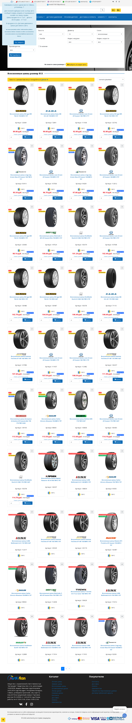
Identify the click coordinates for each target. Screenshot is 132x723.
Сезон (99, 30)
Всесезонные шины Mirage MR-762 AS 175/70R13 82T (51, 297)
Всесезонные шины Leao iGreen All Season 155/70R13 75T (111, 237)
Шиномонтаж (57, 701)
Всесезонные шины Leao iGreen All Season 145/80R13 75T (111, 176)
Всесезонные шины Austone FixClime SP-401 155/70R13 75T (51, 540)
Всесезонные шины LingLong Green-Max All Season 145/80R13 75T (81, 177)
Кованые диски (57, 692)
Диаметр (71, 30)
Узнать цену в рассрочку (21, 134)
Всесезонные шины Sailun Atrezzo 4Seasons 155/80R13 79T (51, 420)
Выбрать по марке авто (76, 64)
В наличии (42, 46)
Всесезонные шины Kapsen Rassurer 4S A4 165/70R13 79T (51, 479)
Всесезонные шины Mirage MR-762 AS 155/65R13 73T (20, 114)
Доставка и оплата (88, 17)
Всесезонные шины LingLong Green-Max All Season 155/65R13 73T (111, 647)
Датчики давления (54, 17)
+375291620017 (95, 2)
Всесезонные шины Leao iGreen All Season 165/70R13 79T (81, 359)
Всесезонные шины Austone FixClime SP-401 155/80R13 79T (81, 540)
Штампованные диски (59, 688)
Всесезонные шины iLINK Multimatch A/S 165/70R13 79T (81, 646)
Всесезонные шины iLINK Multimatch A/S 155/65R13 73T (51, 646)
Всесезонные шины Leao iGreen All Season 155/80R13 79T (51, 359)
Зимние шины (56, 683)
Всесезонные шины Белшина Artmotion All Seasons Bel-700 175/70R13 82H (21, 421)
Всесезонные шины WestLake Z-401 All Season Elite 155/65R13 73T (51, 237)
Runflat (42, 38)
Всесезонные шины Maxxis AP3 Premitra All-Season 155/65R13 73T (111, 542)
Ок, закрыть (19, 42)
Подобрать (15, 55)
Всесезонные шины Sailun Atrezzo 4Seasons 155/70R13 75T (111, 480)
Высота (41, 30)
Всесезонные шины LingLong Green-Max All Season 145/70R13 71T (21, 177)
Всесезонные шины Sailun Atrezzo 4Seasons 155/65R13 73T (21, 594)
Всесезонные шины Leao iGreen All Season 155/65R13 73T (51, 176)
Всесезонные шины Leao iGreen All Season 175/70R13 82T (111, 420)
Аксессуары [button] (38, 17)
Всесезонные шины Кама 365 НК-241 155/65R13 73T (51, 114)
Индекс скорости (103, 38)
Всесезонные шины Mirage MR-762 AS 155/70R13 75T (111, 114)
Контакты (112, 17)
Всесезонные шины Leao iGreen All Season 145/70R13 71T (81, 114)
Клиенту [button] (101, 17)
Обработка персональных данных (104, 690)
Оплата (54, 699)
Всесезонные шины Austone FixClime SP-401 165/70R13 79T (21, 357)
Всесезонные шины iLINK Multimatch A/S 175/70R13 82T (21, 542)
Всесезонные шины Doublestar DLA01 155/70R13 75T (21, 646)
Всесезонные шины (59, 686)
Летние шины (56, 681)
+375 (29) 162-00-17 (70, 2)
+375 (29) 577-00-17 (39, 2)
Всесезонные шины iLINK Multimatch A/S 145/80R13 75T (81, 480)
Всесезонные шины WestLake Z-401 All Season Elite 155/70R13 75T (51, 594)
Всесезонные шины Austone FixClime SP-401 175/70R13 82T (111, 357)
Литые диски (56, 690)
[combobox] (51, 34)
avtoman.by (83, 2)
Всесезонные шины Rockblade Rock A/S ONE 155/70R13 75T (81, 237)
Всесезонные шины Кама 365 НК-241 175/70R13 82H (111, 297)
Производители (71, 17)
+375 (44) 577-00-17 (23, 2)
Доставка (55, 697)
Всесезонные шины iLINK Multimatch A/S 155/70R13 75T (111, 594)
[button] (124, 715)
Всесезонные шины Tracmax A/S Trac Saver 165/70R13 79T (81, 592)
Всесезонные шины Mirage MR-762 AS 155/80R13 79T (20, 237)
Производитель (14, 46)
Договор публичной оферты (102, 692)
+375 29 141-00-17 (54, 2)
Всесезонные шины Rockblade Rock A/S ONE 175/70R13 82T (21, 480)
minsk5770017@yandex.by (56, 4)
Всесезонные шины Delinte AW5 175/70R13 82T (81, 420)
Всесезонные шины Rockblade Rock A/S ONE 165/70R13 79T (81, 297)
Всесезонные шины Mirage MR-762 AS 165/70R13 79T (20, 297)
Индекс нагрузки (73, 38)
